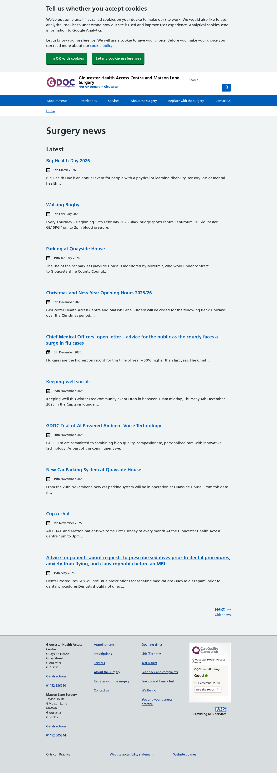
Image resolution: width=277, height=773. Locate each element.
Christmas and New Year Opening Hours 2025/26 (99, 293)
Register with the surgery (186, 101)
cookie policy (101, 45)
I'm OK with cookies (67, 58)
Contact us (222, 101)
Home (50, 111)
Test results (149, 663)
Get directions (56, 676)
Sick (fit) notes (151, 654)
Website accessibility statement (132, 754)
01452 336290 (56, 685)
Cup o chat (58, 513)
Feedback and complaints (160, 672)
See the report (205, 689)
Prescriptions (88, 101)
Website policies (184, 754)
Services (113, 101)
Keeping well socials (68, 381)
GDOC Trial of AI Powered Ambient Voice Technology (103, 425)
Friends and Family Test (158, 681)
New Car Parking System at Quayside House (93, 469)
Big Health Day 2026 (68, 160)
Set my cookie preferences (118, 58)
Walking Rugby (62, 204)
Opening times (152, 644)
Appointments (57, 101)
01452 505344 (56, 735)
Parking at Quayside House (75, 249)
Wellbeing (149, 690)
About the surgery (144, 101)
